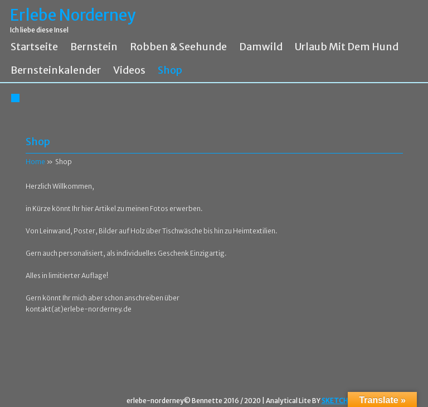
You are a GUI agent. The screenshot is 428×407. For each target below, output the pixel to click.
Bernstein (94, 47)
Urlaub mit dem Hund (346, 47)
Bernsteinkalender (56, 70)
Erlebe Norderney (72, 15)
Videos (129, 70)
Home (35, 161)
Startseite (34, 47)
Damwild (261, 47)
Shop (170, 70)
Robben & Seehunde (178, 47)
